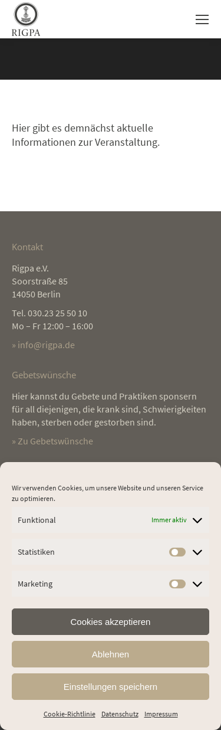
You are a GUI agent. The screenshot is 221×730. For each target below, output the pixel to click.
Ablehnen (110, 654)
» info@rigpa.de (43, 345)
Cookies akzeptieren (111, 622)
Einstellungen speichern (110, 687)
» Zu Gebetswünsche (52, 441)
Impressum (161, 713)
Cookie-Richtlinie (69, 713)
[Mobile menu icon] (202, 19)
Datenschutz (119, 713)
